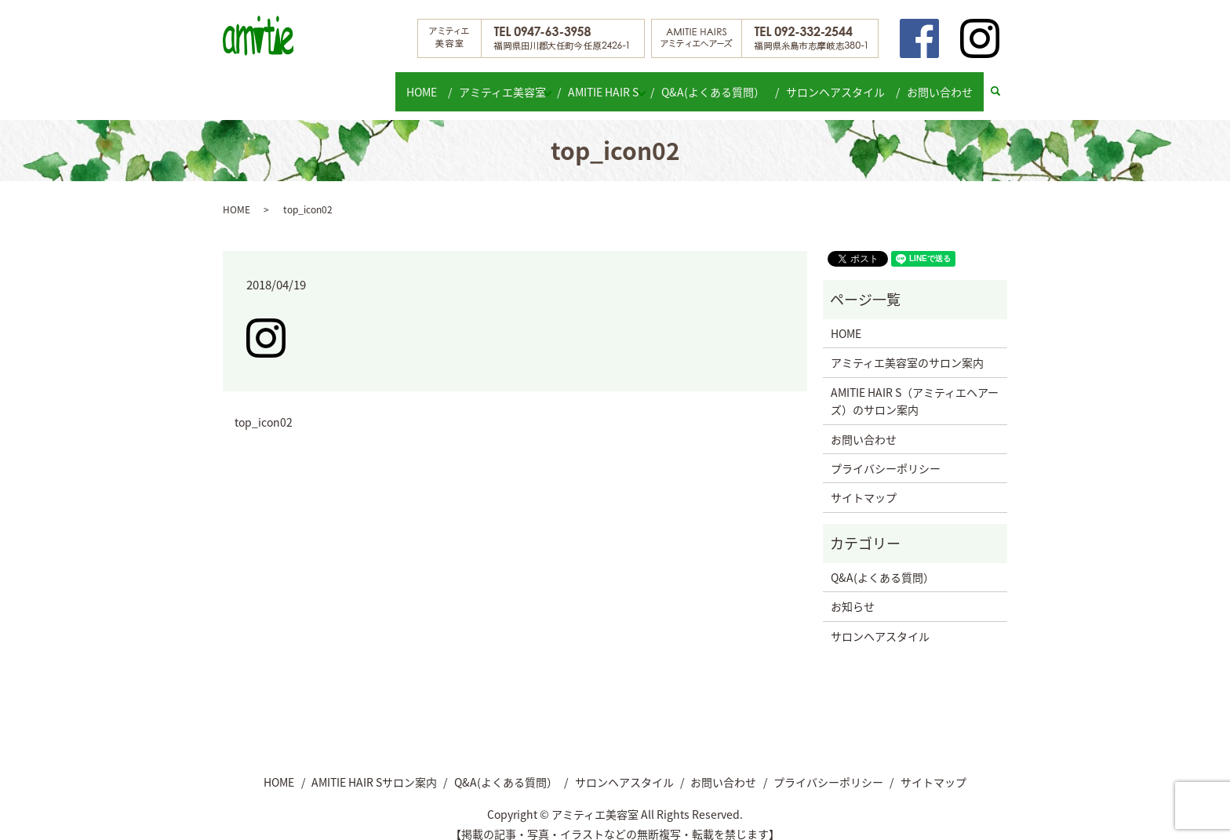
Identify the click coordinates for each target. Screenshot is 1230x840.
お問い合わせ (942, 83)
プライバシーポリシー (886, 453)
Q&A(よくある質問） (723, 83)
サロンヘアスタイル (841, 83)
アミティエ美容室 (496, 83)
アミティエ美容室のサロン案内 (907, 347)
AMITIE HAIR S (605, 83)
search (1003, 84)
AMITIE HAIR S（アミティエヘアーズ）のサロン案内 (915, 385)
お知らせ (853, 591)
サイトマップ (864, 482)
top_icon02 (264, 407)
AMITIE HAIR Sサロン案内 (374, 766)
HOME (419, 83)
